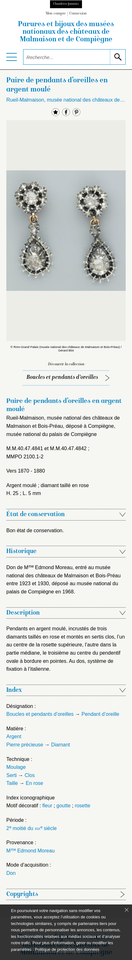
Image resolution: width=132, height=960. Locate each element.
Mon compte (56, 14)
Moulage (16, 767)
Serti (11, 775)
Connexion (78, 14)
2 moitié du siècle (31, 828)
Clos (30, 775)
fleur (47, 805)
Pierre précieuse (24, 744)
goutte (63, 805)
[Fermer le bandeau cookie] (126, 910)
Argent (13, 736)
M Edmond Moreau (30, 850)
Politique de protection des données (67, 949)
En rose (34, 783)
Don (11, 873)
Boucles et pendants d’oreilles (62, 377)
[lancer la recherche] (117, 57)
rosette (82, 805)
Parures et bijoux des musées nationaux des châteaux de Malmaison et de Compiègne (66, 32)
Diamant (60, 744)
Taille (12, 783)
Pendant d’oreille (100, 714)
